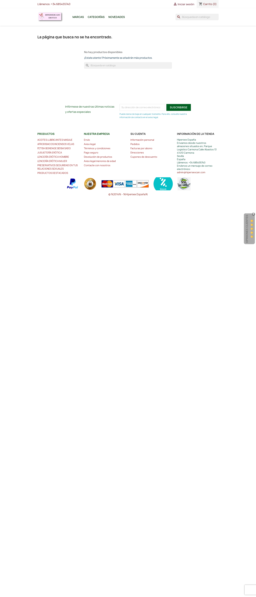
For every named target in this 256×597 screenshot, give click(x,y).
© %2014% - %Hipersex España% (128, 194)
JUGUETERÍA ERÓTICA (49, 152)
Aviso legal (90, 144)
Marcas (78, 17)
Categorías (96, 17)
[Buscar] (197, 17)
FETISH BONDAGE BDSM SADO (54, 148)
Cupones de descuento (143, 156)
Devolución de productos (98, 156)
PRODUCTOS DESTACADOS (52, 173)
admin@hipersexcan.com (191, 172)
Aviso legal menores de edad (100, 161)
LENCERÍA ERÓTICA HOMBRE (53, 156)
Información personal (142, 139)
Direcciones (137, 152)
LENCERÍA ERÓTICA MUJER (52, 161)
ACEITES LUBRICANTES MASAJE (54, 139)
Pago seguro (91, 152)
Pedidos (135, 144)
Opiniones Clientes (247, 229)
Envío (87, 139)
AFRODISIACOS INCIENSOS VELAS (55, 144)
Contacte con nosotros (97, 165)
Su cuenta (138, 134)
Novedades (116, 17)
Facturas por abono (141, 148)
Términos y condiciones (97, 148)
